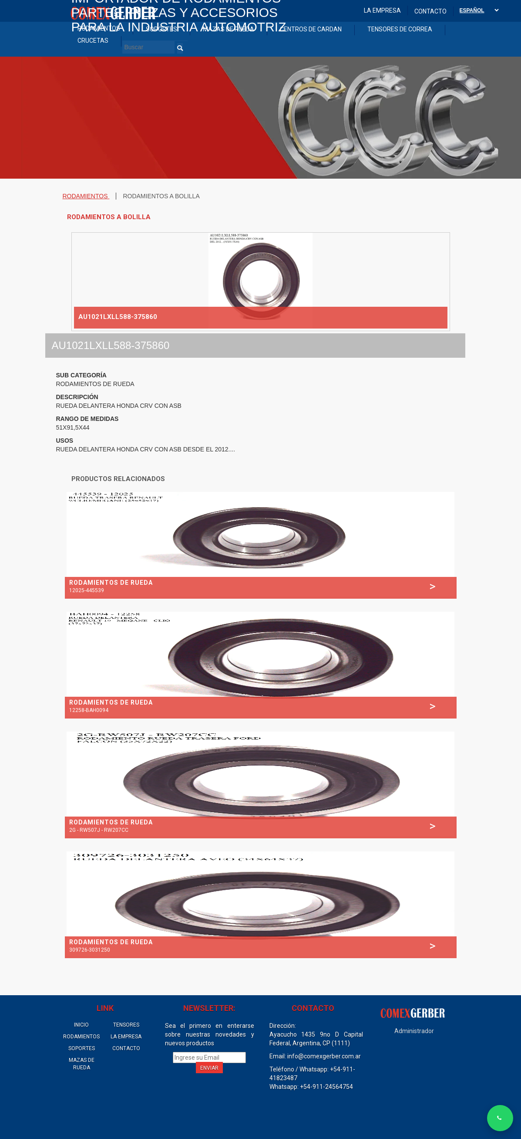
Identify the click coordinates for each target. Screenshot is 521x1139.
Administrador (414, 1030)
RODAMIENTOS (86, 196)
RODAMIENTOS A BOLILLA (161, 196)
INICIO (81, 1025)
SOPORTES (81, 1048)
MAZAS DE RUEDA (81, 1064)
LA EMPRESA (126, 1037)
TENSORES (126, 1025)
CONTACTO (126, 1048)
